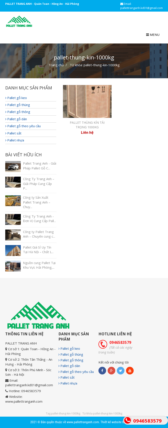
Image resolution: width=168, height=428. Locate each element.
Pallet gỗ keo (16, 98)
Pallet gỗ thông (17, 112)
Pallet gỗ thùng (17, 105)
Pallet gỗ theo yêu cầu (23, 126)
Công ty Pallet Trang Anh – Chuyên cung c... (39, 234)
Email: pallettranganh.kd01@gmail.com (141, 6)
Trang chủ (56, 65)
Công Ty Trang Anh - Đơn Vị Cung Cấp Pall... (39, 218)
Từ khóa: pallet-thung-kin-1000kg (95, 65)
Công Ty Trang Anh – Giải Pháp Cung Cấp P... (38, 183)
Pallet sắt (13, 133)
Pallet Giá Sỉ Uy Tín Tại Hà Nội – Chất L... (38, 249)
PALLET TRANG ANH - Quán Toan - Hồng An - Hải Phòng (42, 4)
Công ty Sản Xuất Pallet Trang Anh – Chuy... (36, 202)
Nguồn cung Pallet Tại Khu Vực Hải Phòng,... (39, 265)
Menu (152, 34)
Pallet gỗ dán (16, 119)
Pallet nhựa (14, 140)
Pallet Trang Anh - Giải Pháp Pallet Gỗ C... (39, 165)
